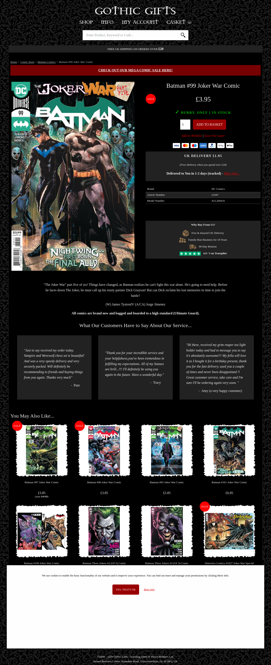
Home (13, 62)
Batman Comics (47, 62)
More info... (232, 173)
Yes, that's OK (126, 589)
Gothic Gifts (135, 12)
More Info (149, 589)
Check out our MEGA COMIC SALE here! (135, 70)
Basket (179, 22)
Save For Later (214, 135)
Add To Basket (209, 124)
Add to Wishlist (191, 135)
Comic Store (28, 62)
